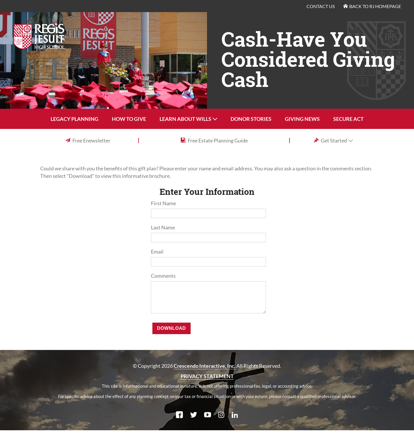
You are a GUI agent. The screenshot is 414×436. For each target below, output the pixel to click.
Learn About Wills (185, 119)
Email (157, 251)
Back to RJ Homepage (372, 6)
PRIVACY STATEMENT (207, 382)
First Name (163, 203)
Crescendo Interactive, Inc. (204, 371)
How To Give (129, 119)
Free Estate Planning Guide (214, 140)
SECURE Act (348, 119)
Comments (163, 276)
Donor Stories (251, 119)
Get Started (331, 140)
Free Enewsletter (87, 140)
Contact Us (320, 6)
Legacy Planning (74, 119)
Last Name (163, 227)
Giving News (302, 119)
